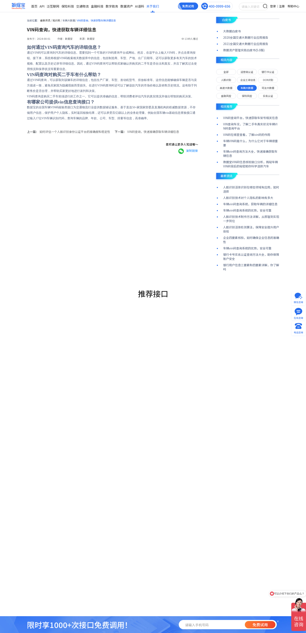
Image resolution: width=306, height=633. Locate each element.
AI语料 (139, 6)
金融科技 (97, 6)
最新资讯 (45, 20)
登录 (273, 6)
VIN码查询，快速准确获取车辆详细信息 (153, 132)
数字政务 (112, 6)
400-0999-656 (219, 6)
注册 (282, 6)
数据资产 (126, 6)
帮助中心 (293, 6)
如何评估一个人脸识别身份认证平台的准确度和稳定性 (75, 132)
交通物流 (82, 6)
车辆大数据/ (69, 20)
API (42, 6)
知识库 (57, 20)
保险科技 (67, 6)
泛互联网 (53, 6)
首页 (34, 6)
